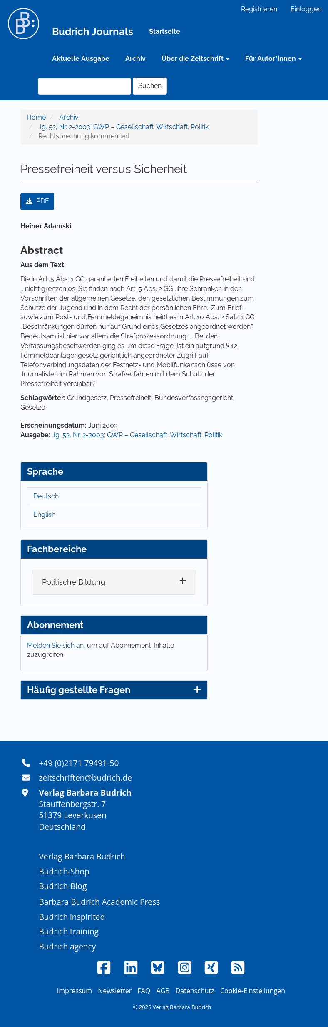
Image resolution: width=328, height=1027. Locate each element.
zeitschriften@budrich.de (85, 777)
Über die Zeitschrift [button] (195, 59)
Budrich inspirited (72, 916)
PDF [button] (37, 201)
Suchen (150, 86)
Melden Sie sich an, (57, 645)
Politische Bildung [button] (73, 582)
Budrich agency (67, 946)
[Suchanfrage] (84, 86)
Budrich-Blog (63, 886)
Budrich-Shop (64, 871)
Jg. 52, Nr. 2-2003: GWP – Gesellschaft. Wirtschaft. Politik (123, 127)
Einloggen (306, 9)
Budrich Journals (92, 31)
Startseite (164, 31)
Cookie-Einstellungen (252, 990)
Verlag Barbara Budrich (82, 856)
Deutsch (46, 496)
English (44, 515)
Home (36, 117)
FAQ (143, 990)
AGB (162, 990)
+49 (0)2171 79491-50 (79, 763)
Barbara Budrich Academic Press (99, 901)
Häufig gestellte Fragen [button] (114, 689)
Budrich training (69, 931)
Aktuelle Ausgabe (80, 59)
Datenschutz (195, 990)
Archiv (135, 59)
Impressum (74, 990)
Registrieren (259, 9)
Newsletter (115, 990)
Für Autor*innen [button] (273, 59)
